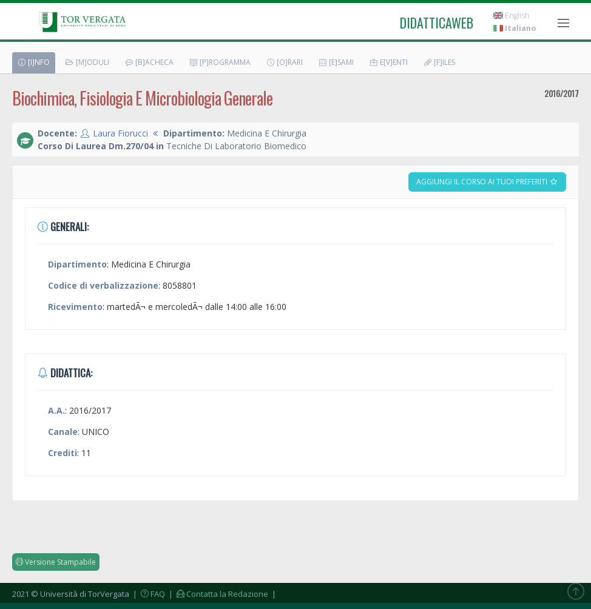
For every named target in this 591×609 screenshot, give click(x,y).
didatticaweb (436, 22)
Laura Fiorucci (120, 133)
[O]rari (284, 62)
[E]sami (336, 62)
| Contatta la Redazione (217, 593)
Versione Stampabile (56, 562)
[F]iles (439, 62)
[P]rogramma (220, 62)
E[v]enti (388, 62)
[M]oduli (87, 62)
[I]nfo (33, 62)
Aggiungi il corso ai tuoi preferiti (487, 182)
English (511, 15)
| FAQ (148, 593)
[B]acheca (149, 62)
